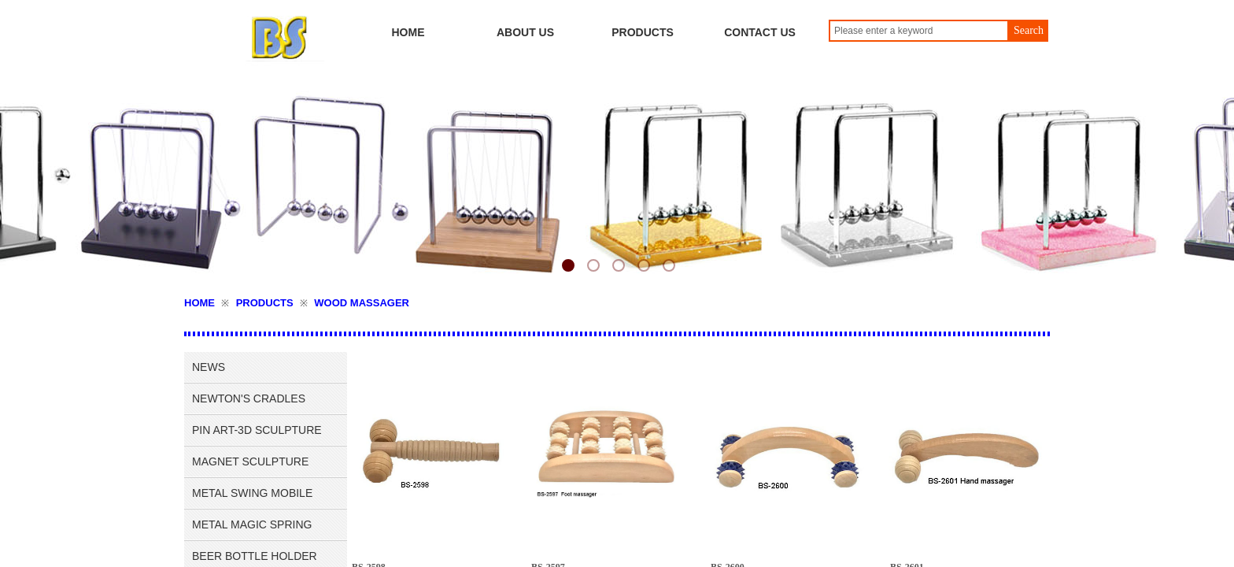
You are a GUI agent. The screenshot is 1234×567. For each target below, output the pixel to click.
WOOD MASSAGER (361, 303)
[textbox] (919, 31)
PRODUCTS (265, 303)
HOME (199, 303)
